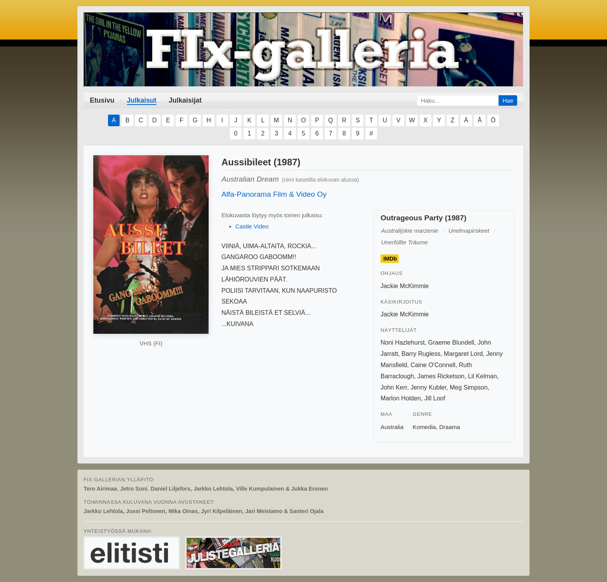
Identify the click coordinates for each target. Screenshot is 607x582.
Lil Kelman (482, 376)
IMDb (390, 259)
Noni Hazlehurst (403, 342)
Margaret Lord (463, 353)
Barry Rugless (420, 353)
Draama (449, 427)
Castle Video (252, 226)
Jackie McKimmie (405, 286)
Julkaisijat (185, 100)
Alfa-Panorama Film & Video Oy (274, 194)
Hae (507, 100)
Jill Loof (434, 398)
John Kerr (394, 387)
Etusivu (102, 100)
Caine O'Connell (432, 365)
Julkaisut (141, 100)
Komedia (424, 427)
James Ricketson (441, 376)
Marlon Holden (401, 398)
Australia (392, 427)
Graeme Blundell (451, 342)
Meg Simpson (469, 387)
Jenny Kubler (428, 387)
